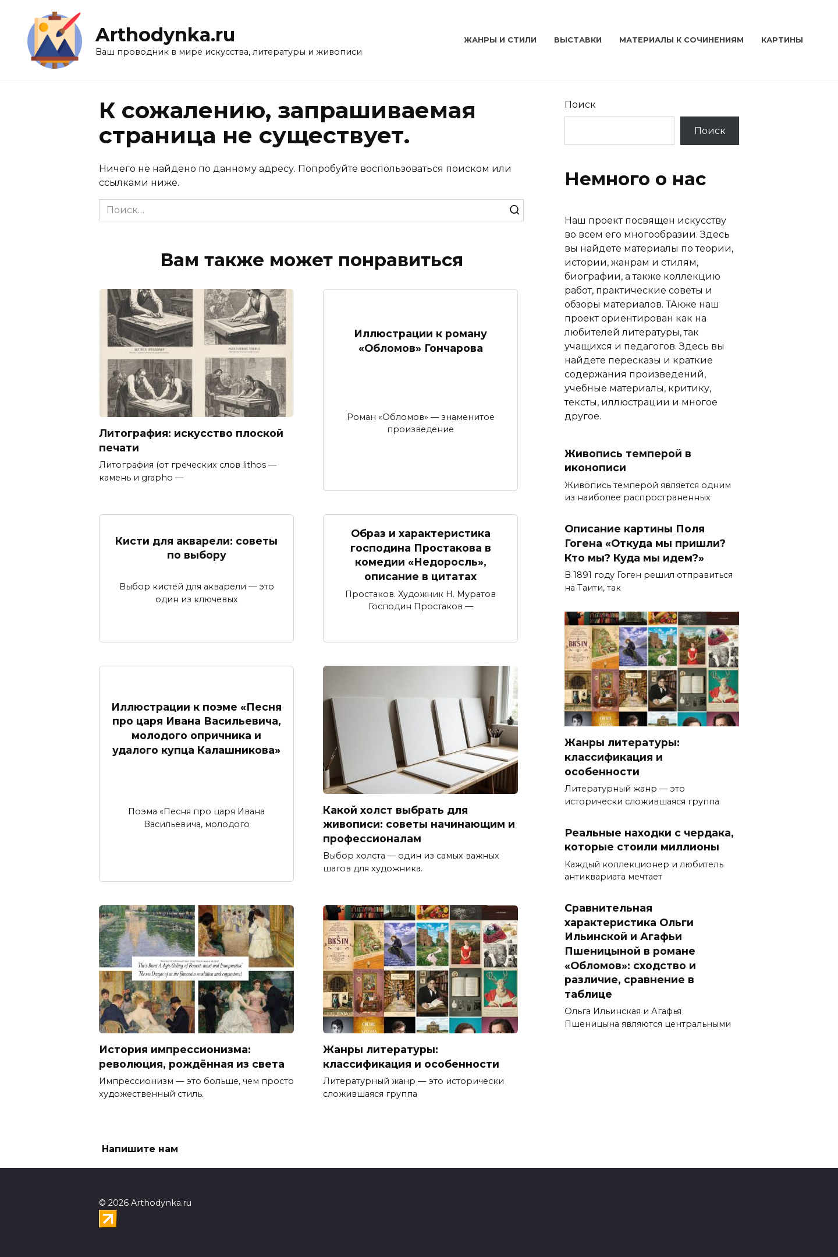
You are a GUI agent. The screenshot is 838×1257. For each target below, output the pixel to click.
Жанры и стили (500, 40)
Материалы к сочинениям (681, 40)
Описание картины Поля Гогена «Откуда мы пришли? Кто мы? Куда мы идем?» (645, 542)
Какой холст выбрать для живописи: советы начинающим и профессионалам (419, 824)
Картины (782, 40)
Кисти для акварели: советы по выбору (196, 547)
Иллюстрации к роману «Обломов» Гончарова (420, 340)
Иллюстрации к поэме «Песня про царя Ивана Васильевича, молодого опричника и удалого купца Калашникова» (196, 728)
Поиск (580, 104)
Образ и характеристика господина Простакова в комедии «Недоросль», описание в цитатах (420, 554)
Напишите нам (140, 1148)
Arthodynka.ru (165, 34)
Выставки (578, 40)
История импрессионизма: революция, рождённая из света (192, 1056)
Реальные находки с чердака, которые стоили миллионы (649, 839)
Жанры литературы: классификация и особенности (411, 1056)
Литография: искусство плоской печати (191, 440)
